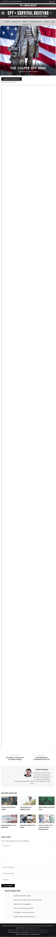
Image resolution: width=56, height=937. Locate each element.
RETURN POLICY (36, 930)
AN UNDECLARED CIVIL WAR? (27, 827)
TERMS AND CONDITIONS (14, 930)
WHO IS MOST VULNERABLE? (22, 904)
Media (25, 22)
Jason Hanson (41, 769)
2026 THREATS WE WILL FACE (46, 809)
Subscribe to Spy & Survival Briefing (12, 2)
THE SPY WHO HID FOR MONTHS (23, 908)
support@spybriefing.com (32, 928)
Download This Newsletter (11, 79)
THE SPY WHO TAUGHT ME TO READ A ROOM (27, 900)
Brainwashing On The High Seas (8, 827)
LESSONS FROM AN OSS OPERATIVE (24, 917)
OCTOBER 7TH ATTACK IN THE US (24, 913)
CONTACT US (44, 930)
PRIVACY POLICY (26, 930)
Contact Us (26, 24)
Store (7, 22)
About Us (16, 22)
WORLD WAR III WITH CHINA (8, 809)
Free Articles (35, 22)
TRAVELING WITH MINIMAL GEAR (26, 809)
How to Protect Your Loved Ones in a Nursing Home (46, 828)
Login (53, 1)
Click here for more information (39, 932)
